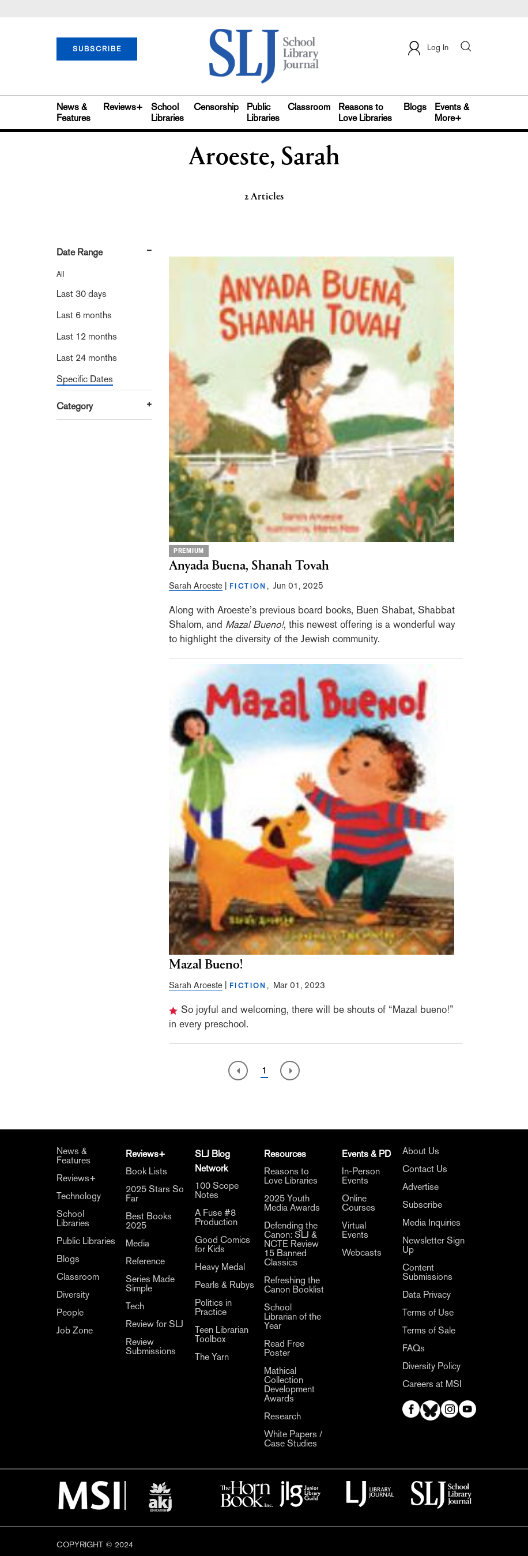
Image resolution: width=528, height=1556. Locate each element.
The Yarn (212, 1357)
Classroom (309, 106)
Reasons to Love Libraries (365, 112)
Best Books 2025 (149, 1221)
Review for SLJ (154, 1324)
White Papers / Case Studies (293, 1439)
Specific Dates (84, 379)
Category (74, 406)
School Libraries (167, 112)
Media (137, 1243)
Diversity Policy (431, 1366)
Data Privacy (426, 1294)
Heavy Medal (220, 1267)
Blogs (415, 106)
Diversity (72, 1294)
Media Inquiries (431, 1222)
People (70, 1312)
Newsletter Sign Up (433, 1245)
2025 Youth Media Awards (292, 1203)
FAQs (413, 1348)
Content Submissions (427, 1272)
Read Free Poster (284, 1348)
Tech (135, 1306)
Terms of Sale (428, 1330)
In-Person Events (361, 1176)
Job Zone (74, 1330)
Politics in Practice (213, 1307)
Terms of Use (428, 1312)
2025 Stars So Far (155, 1194)
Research (282, 1416)
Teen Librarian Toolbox (221, 1334)
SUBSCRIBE (97, 49)
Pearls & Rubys (224, 1285)
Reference (145, 1261)
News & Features (73, 112)
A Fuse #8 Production (216, 1217)
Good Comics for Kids (222, 1244)
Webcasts (362, 1252)
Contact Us (424, 1169)
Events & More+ (452, 112)
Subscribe (422, 1205)
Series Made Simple (150, 1284)
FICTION (248, 586)
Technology (78, 1196)
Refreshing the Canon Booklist (294, 1285)
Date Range (79, 252)
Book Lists (146, 1171)
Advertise (420, 1187)
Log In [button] (427, 48)
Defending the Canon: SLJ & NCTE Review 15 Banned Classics (291, 1244)
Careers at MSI (432, 1384)
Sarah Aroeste (195, 585)
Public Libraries (263, 112)
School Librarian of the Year (292, 1317)
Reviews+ (123, 106)
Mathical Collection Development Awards (289, 1384)
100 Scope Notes (217, 1190)
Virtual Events (355, 1230)
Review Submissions (151, 1347)
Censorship (216, 106)
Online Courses (358, 1203)
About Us (420, 1151)
